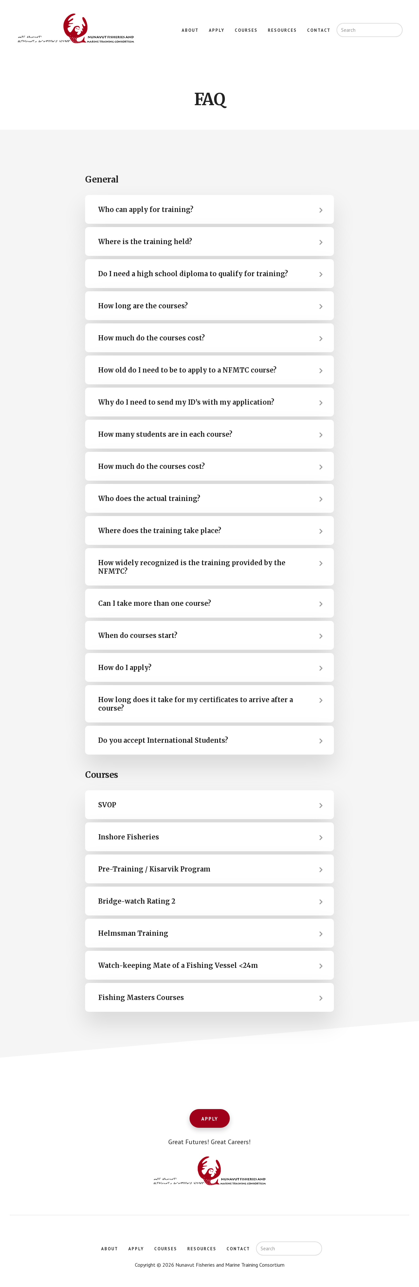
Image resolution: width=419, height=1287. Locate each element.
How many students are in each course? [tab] (165, 434)
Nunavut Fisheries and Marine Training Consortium (75, 29)
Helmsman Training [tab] (133, 933)
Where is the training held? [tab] (145, 242)
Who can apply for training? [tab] (145, 209)
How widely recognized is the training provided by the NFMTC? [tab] (191, 567)
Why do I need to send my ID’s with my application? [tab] (186, 402)
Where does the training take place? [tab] (159, 531)
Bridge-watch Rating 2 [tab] (136, 901)
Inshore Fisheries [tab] (128, 837)
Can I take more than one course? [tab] (154, 603)
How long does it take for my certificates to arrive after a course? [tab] (195, 704)
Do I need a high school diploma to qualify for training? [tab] (193, 274)
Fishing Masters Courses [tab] (141, 997)
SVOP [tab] (107, 805)
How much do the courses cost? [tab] (151, 338)
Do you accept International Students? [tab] (163, 740)
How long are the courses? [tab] (143, 306)
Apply (209, 1119)
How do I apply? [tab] (125, 667)
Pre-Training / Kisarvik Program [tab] (154, 869)
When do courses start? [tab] (137, 635)
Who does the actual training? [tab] (149, 498)
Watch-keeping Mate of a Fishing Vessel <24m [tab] (178, 965)
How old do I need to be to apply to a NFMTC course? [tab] (187, 370)
